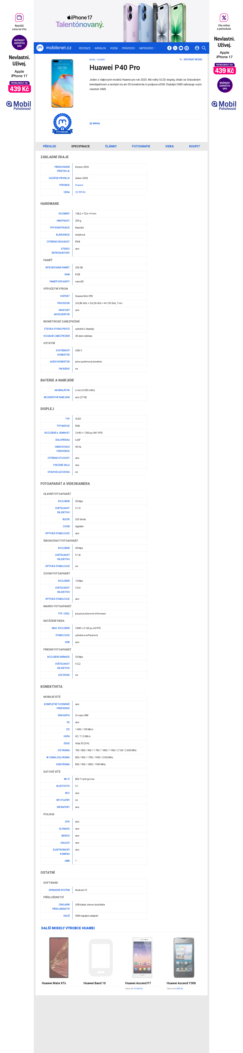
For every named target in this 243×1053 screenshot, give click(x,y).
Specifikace (80, 146)
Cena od (134, 988)
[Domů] (53, 48)
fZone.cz (137, 1021)
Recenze (84, 48)
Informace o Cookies (169, 1012)
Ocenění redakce (115, 1017)
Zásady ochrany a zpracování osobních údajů (182, 1021)
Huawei (101, 59)
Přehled (49, 146)
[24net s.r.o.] (200, 1036)
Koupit (194, 146)
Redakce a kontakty (117, 1012)
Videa (114, 48)
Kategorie (146, 48)
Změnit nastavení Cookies (171, 1017)
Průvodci (128, 48)
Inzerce (110, 1021)
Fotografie (141, 146)
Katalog (100, 48)
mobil (92, 59)
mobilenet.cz (139, 1012)
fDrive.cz (137, 1017)
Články (111, 146)
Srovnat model (190, 59)
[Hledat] (203, 48)
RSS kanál (111, 1025)
